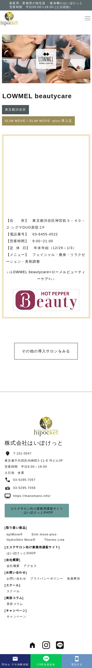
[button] (87, 18)
